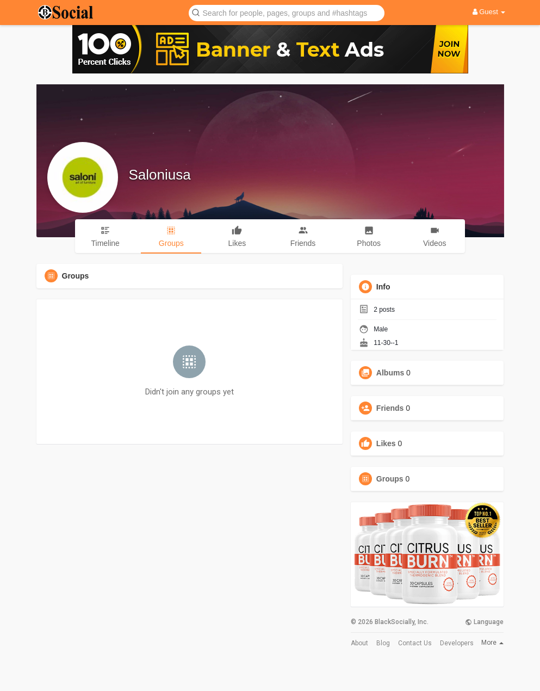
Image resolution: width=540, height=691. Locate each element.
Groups (390, 478)
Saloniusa (160, 174)
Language (484, 622)
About (359, 643)
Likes (386, 443)
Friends (390, 408)
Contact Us (415, 643)
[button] (286, 12)
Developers (457, 643)
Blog (383, 643)
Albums (390, 372)
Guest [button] (489, 12)
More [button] (492, 642)
